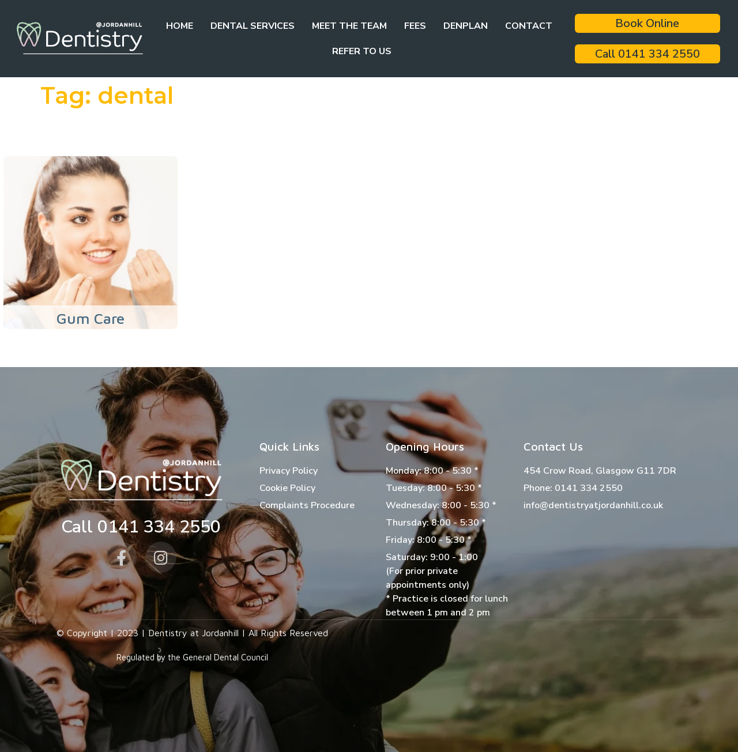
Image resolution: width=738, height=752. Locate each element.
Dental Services (252, 26)
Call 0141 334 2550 (647, 54)
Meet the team (349, 26)
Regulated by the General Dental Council (192, 657)
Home (179, 26)
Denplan (465, 26)
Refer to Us (361, 51)
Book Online (647, 23)
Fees (415, 26)
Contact (528, 26)
